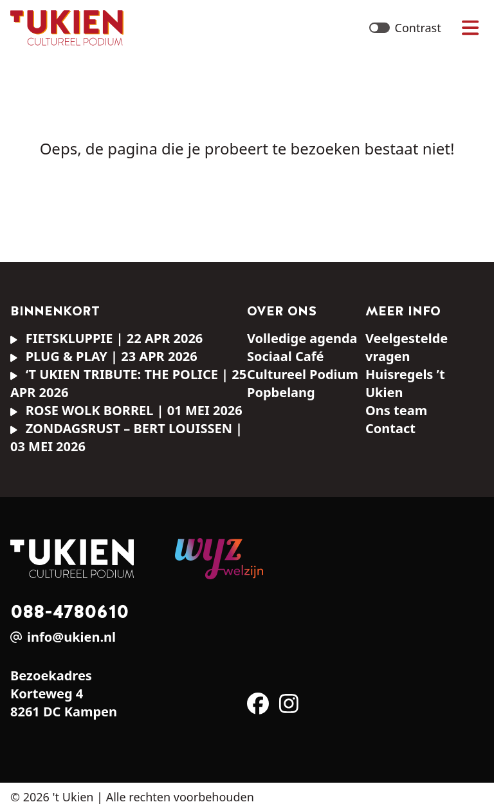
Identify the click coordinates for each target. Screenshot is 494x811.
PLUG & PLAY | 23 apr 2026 (103, 356)
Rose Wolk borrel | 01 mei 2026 (126, 410)
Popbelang (281, 392)
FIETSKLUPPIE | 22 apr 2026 (106, 338)
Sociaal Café (285, 356)
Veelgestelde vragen (406, 347)
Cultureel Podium (302, 374)
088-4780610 (69, 611)
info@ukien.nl (71, 637)
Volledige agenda (302, 338)
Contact (390, 428)
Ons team (396, 410)
